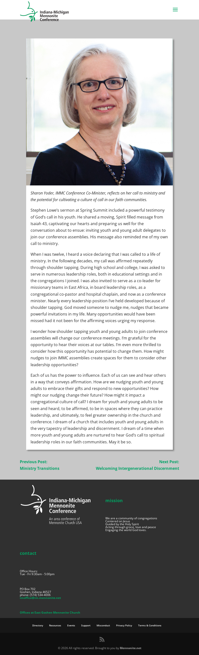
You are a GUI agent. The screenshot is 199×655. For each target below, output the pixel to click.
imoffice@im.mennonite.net (40, 598)
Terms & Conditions (149, 625)
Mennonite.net (130, 648)
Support (85, 625)
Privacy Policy (124, 625)
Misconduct (103, 625)
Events (71, 625)
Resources (55, 625)
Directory (37, 625)
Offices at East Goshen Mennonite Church (50, 612)
